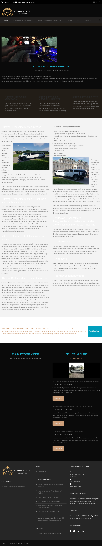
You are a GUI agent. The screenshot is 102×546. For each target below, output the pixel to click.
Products (12, 543)
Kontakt (88, 20)
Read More (58, 398)
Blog (78, 20)
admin (71, 384)
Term (27, 543)
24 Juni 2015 (58, 384)
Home (6, 20)
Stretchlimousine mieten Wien (50, 20)
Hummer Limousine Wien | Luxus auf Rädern (72, 407)
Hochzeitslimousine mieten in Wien (49, 501)
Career (20, 543)
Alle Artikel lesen (76, 358)
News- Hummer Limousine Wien (14, 486)
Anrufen (32, 2)
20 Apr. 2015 (58, 434)
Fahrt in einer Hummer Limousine (68, 432)
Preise (69, 20)
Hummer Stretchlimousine (23, 20)
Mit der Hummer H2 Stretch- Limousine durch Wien (76, 381)
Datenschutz (42, 472)
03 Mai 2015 (58, 409)
